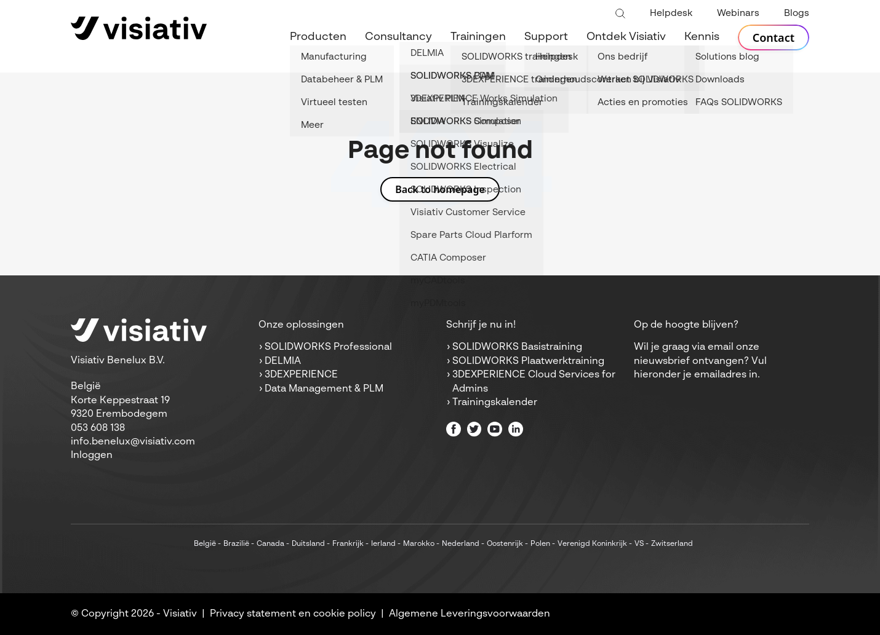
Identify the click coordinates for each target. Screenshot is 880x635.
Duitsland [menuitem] (308, 544)
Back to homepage (440, 189)
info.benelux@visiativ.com (133, 442)
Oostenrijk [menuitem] (505, 544)
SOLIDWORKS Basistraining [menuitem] (517, 347)
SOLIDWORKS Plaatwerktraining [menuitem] (528, 361)
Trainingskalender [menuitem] (494, 403)
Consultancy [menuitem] (398, 36)
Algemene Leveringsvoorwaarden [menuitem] (469, 614)
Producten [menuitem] (318, 36)
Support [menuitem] (546, 36)
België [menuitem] (205, 544)
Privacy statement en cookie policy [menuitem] (293, 614)
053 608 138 (98, 428)
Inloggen (92, 455)
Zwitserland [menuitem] (672, 544)
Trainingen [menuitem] (478, 36)
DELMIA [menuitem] (283, 361)
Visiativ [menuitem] (180, 614)
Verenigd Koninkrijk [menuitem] (592, 544)
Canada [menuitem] (270, 544)
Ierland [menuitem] (383, 544)
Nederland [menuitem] (460, 544)
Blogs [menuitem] (796, 13)
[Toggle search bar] (620, 14)
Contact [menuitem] (773, 37)
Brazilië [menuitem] (236, 544)
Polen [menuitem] (540, 544)
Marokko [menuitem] (418, 544)
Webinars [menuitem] (738, 13)
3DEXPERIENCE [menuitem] (301, 375)
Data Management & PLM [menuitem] (324, 389)
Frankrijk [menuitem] (348, 544)
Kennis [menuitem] (701, 36)
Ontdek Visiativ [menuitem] (626, 36)
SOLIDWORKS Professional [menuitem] (328, 347)
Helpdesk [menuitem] (671, 13)
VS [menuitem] (639, 544)
